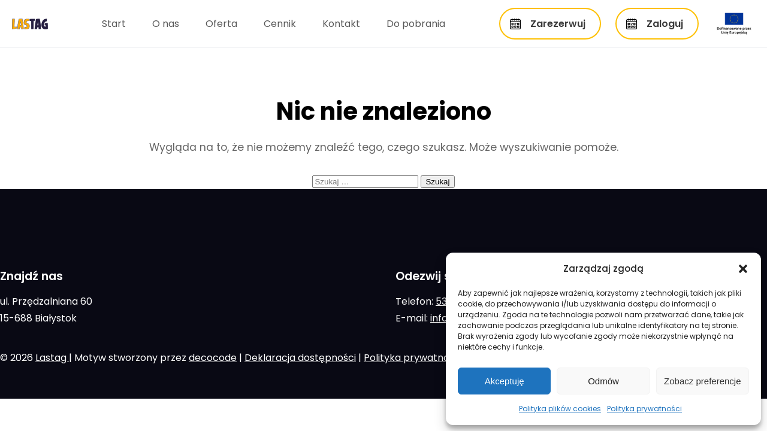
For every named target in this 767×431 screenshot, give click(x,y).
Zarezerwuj (557, 24)
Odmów (603, 381)
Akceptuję (504, 381)
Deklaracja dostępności (300, 358)
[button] (743, 269)
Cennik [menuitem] (280, 24)
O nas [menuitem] (165, 24)
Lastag (52, 358)
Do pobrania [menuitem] (415, 24)
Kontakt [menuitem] (341, 24)
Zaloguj (665, 24)
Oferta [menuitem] (221, 24)
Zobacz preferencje (702, 381)
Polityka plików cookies (560, 408)
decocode (213, 358)
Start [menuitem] (114, 24)
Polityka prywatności (644, 408)
